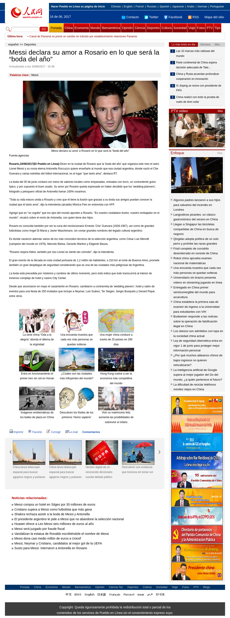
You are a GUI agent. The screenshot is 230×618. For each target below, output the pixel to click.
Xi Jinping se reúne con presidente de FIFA (198, 88)
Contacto (130, 17)
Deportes (153, 28)
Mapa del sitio (214, 17)
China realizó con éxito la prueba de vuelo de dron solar (197, 100)
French (139, 6)
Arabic (191, 6)
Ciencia (140, 28)
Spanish (164, 6)
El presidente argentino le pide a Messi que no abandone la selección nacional (69, 519)
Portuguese (217, 6)
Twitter (151, 17)
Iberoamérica (111, 28)
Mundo (95, 28)
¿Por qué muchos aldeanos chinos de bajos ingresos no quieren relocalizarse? (197, 360)
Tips (218, 28)
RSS (193, 17)
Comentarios (91, 432)
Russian (152, 6)
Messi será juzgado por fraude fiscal (39, 529)
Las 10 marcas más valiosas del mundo (195, 53)
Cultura (166, 28)
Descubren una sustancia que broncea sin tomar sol (137, 470)
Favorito (35, 432)
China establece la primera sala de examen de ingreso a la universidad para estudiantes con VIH (196, 306)
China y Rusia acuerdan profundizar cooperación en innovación (197, 76)
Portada (56, 28)
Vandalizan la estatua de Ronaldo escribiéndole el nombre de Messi (61, 533)
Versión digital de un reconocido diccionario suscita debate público (99, 472)
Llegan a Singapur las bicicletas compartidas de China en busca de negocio (196, 229)
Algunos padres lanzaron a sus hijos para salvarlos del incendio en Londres (196, 204)
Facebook (173, 17)
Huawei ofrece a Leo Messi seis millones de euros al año (54, 524)
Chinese (116, 6)
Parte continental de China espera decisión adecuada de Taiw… (196, 65)
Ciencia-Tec (116, 587)
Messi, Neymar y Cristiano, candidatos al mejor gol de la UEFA (58, 543)
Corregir (53, 432)
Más (220, 111)
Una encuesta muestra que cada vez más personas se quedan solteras (76, 339)
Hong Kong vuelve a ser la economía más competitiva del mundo (116, 378)
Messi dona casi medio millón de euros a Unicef (47, 538)
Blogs (206, 587)
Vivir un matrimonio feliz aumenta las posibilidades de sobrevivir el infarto (116, 417)
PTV (210, 28)
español (13, 44)
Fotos (201, 28)
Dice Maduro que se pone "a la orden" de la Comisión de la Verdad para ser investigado (81, 36)
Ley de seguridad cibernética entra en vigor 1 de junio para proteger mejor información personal (197, 345)
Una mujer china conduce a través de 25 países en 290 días (116, 339)
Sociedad (179, 28)
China (68, 28)
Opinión (127, 28)
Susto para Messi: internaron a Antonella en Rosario (50, 548)
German (202, 6)
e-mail (71, 432)
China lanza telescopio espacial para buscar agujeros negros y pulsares (29, 472)
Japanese (178, 6)
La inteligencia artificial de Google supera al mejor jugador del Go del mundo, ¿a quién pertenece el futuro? (197, 374)
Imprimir (16, 432)
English (128, 6)
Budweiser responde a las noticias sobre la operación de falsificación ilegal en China (195, 321)
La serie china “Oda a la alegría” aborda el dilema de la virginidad (37, 339)
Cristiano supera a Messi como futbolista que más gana (53, 509)
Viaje (191, 28)
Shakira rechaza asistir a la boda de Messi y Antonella (52, 514)
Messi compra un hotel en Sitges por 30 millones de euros (54, 504)
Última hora (14, 36)
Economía (82, 28)
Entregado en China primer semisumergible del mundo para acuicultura (194, 292)
